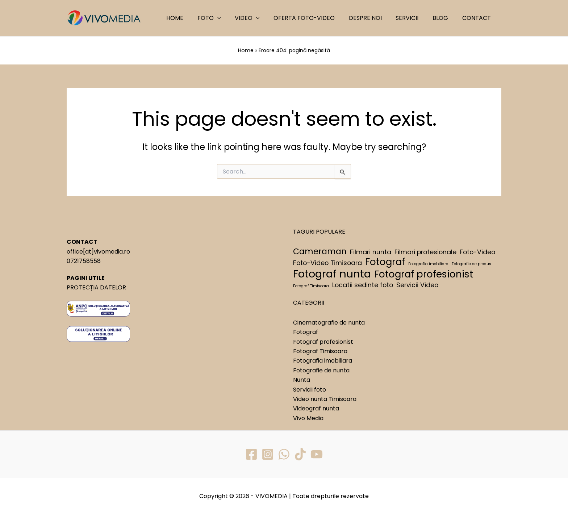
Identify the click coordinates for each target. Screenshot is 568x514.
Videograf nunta (316, 408)
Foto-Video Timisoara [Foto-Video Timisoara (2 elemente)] (327, 262)
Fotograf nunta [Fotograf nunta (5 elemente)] (332, 273)
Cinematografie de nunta (329, 322)
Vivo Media (308, 418)
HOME (192, 18)
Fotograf (305, 332)
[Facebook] (251, 454)
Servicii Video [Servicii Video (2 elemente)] (417, 284)
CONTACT (477, 18)
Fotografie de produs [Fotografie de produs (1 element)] (471, 264)
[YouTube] (316, 454)
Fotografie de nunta (321, 370)
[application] (233, 18)
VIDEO (260, 18)
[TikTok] (300, 454)
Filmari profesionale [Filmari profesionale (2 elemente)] (425, 251)
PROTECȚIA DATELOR (96, 287)
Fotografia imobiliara (322, 360)
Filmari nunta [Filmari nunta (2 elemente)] (370, 251)
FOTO (225, 18)
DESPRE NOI (373, 18)
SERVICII (413, 18)
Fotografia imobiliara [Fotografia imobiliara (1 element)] (428, 264)
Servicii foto (309, 389)
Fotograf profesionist (323, 341)
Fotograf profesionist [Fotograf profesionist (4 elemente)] (423, 274)
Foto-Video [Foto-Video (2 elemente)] (477, 251)
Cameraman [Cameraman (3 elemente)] (320, 251)
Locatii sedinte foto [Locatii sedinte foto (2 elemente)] (362, 284)
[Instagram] (267, 454)
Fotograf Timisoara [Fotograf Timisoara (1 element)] (311, 285)
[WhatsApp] (284, 454)
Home (246, 50)
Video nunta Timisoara (324, 398)
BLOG (444, 18)
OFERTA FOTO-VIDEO (315, 18)
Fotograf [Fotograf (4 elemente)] (385, 262)
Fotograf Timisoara (320, 351)
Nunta (301, 379)
